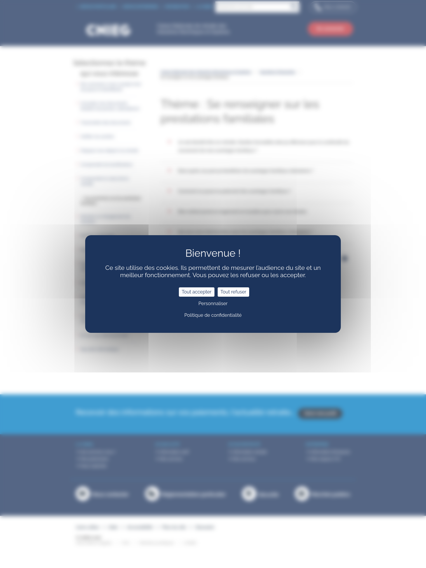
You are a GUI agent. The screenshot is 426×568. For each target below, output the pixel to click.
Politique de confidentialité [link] (213, 315)
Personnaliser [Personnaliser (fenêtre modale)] (213, 303)
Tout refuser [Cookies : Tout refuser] (234, 292)
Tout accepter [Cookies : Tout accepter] (197, 292)
